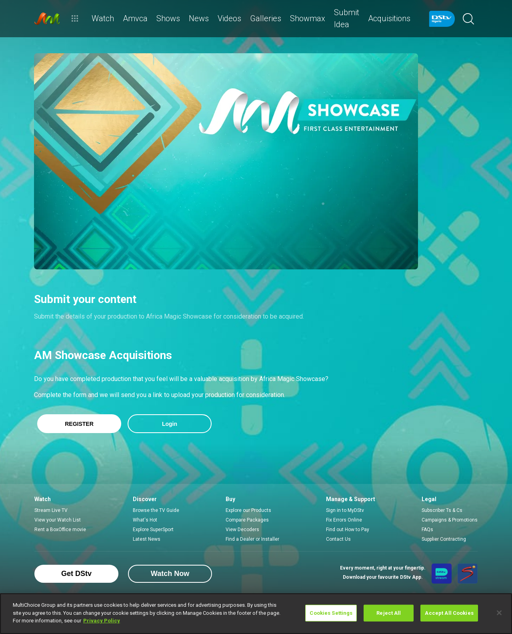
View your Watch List (57, 520)
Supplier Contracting (444, 539)
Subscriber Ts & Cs (442, 510)
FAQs (427, 529)
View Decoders (242, 529)
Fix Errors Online (344, 520)
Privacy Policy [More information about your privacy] (101, 621)
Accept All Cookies (449, 613)
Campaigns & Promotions (450, 520)
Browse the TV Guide (156, 510)
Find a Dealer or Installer (252, 539)
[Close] (499, 613)
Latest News (146, 539)
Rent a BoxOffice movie (60, 529)
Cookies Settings (331, 613)
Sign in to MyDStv (345, 510)
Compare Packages (247, 520)
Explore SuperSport (153, 529)
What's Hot (145, 520)
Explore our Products (248, 510)
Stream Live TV (51, 510)
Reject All (388, 613)
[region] (256, 613)
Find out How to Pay (347, 529)
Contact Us (338, 539)
